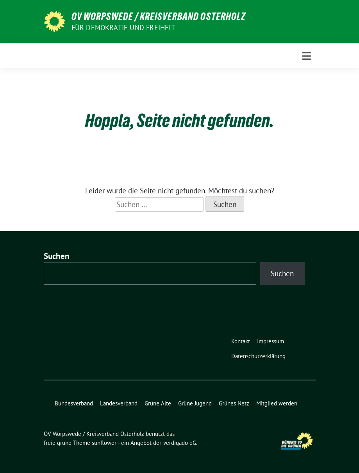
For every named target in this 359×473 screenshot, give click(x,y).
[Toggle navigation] (306, 56)
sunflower (104, 442)
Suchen (57, 256)
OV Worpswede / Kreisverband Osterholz (158, 16)
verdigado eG (179, 442)
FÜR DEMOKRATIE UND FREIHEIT (123, 27)
